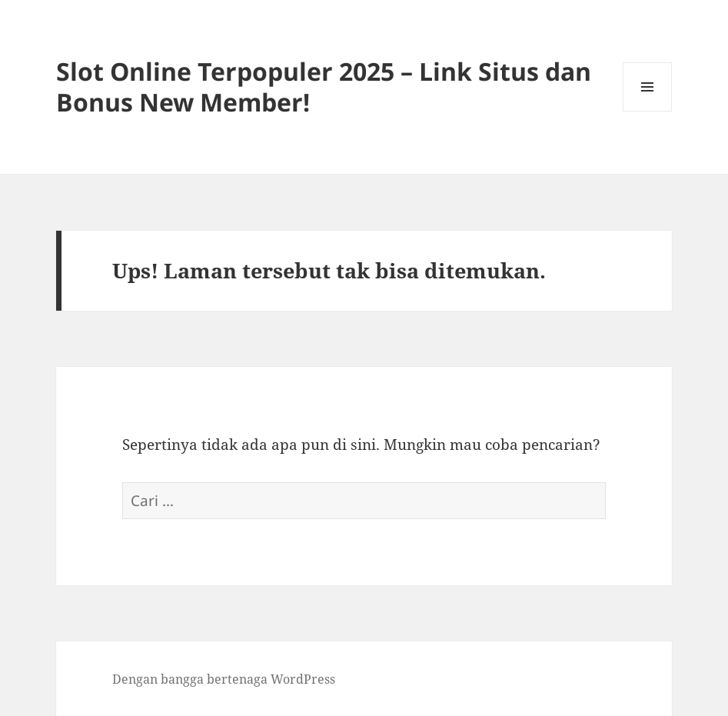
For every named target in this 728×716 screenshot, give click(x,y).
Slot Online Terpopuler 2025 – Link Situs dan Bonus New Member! (323, 86)
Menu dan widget (647, 111)
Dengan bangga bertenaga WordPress (223, 679)
